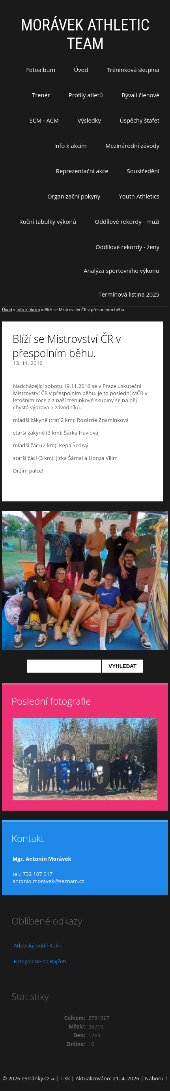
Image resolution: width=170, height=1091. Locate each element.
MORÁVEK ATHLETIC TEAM (85, 34)
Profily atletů (86, 95)
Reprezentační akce (82, 171)
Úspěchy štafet (139, 120)
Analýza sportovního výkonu (121, 270)
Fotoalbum (40, 70)
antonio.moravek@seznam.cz (48, 881)
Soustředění (143, 171)
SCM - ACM (44, 120)
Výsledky (89, 120)
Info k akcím (70, 145)
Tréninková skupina (133, 70)
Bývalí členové (140, 95)
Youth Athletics (139, 196)
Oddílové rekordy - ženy (127, 247)
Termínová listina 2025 (129, 294)
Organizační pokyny (73, 196)
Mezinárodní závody (132, 145)
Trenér (41, 95)
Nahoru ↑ (156, 1078)
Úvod (81, 70)
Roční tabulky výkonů (47, 221)
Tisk (65, 1078)
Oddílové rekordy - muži (127, 221)
